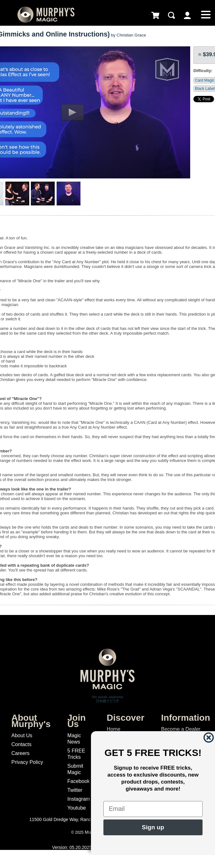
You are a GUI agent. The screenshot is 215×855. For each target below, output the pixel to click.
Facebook (78, 781)
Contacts (21, 744)
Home (114, 729)
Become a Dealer (181, 729)
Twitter (74, 790)
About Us (21, 735)
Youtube (76, 808)
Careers (20, 753)
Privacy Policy (27, 762)
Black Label (205, 88)
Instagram (78, 799)
